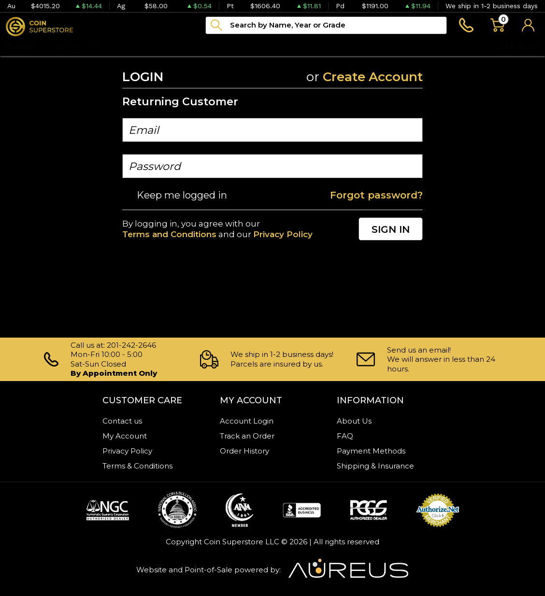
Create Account (373, 77)
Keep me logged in (182, 195)
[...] (326, 25)
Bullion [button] (20, 46)
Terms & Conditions (137, 465)
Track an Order (247, 435)
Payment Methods (371, 450)
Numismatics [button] (83, 46)
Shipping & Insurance (375, 465)
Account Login (246, 421)
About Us (354, 421)
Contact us (122, 421)
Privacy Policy (283, 234)
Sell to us (519, 46)
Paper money (159, 46)
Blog (268, 46)
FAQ (345, 435)
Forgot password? (376, 195)
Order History (244, 450)
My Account (124, 435)
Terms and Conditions (169, 234)
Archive (223, 46)
